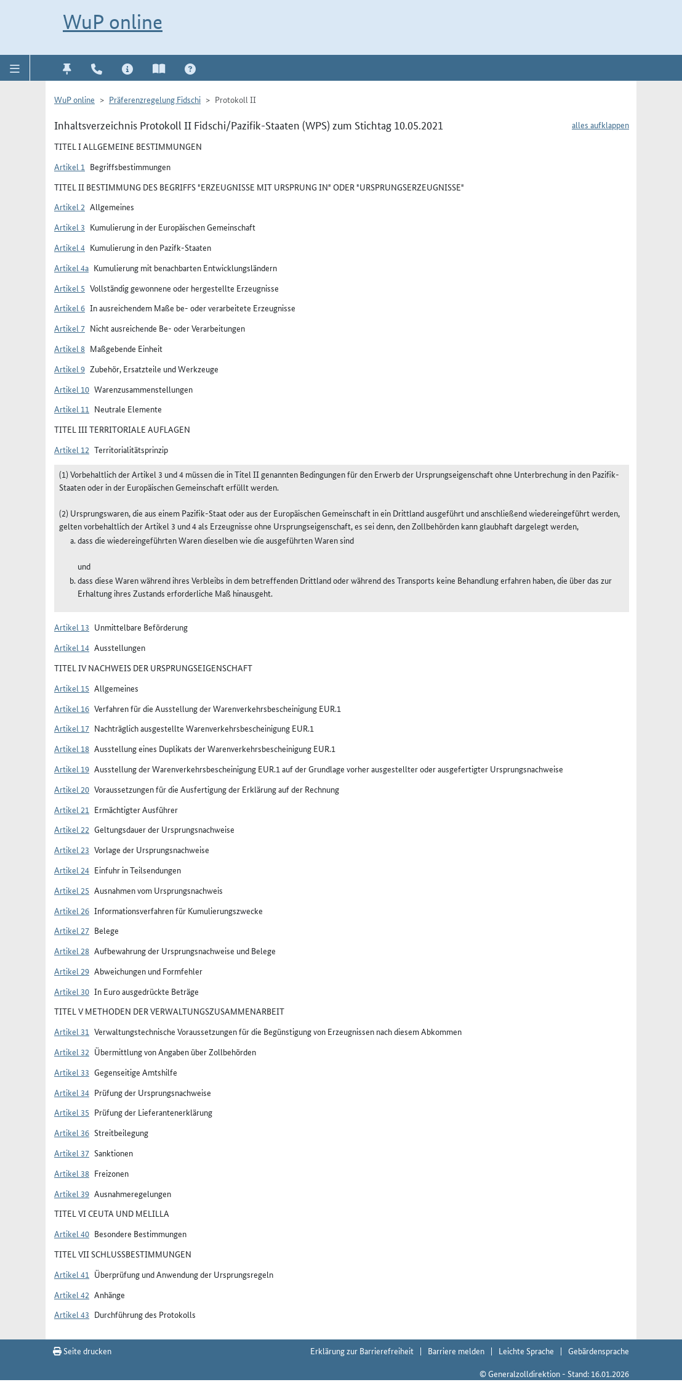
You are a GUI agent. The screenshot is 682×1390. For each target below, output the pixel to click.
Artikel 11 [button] (71, 409)
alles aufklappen (600, 124)
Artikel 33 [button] (71, 1072)
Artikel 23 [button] (71, 849)
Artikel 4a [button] (71, 267)
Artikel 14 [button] (71, 647)
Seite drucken (82, 1350)
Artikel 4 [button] (69, 247)
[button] (15, 68)
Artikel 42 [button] (71, 1294)
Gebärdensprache (598, 1350)
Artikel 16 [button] (71, 708)
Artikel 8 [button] (69, 348)
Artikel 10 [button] (71, 389)
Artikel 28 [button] (71, 950)
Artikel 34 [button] (71, 1092)
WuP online (112, 22)
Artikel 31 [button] (71, 1031)
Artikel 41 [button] (71, 1274)
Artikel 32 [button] (71, 1051)
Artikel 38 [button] (71, 1173)
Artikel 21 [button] (71, 809)
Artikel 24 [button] (71, 870)
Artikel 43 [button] (71, 1314)
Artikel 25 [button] (71, 890)
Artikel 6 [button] (69, 307)
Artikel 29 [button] (71, 971)
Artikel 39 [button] (71, 1193)
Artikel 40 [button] (71, 1233)
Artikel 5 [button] (69, 288)
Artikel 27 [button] (71, 930)
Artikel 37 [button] (71, 1153)
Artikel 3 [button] (69, 227)
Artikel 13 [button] (71, 627)
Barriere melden (456, 1350)
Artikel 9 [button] (69, 368)
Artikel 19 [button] (71, 768)
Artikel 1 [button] (69, 166)
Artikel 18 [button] (71, 748)
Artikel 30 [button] (71, 991)
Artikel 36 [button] (71, 1132)
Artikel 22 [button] (71, 829)
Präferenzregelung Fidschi (155, 99)
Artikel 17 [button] (71, 728)
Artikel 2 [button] (69, 206)
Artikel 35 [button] (71, 1112)
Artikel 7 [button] (69, 328)
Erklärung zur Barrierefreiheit (362, 1350)
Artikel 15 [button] (71, 688)
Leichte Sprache (526, 1350)
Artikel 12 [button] (71, 449)
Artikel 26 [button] (71, 910)
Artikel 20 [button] (71, 789)
